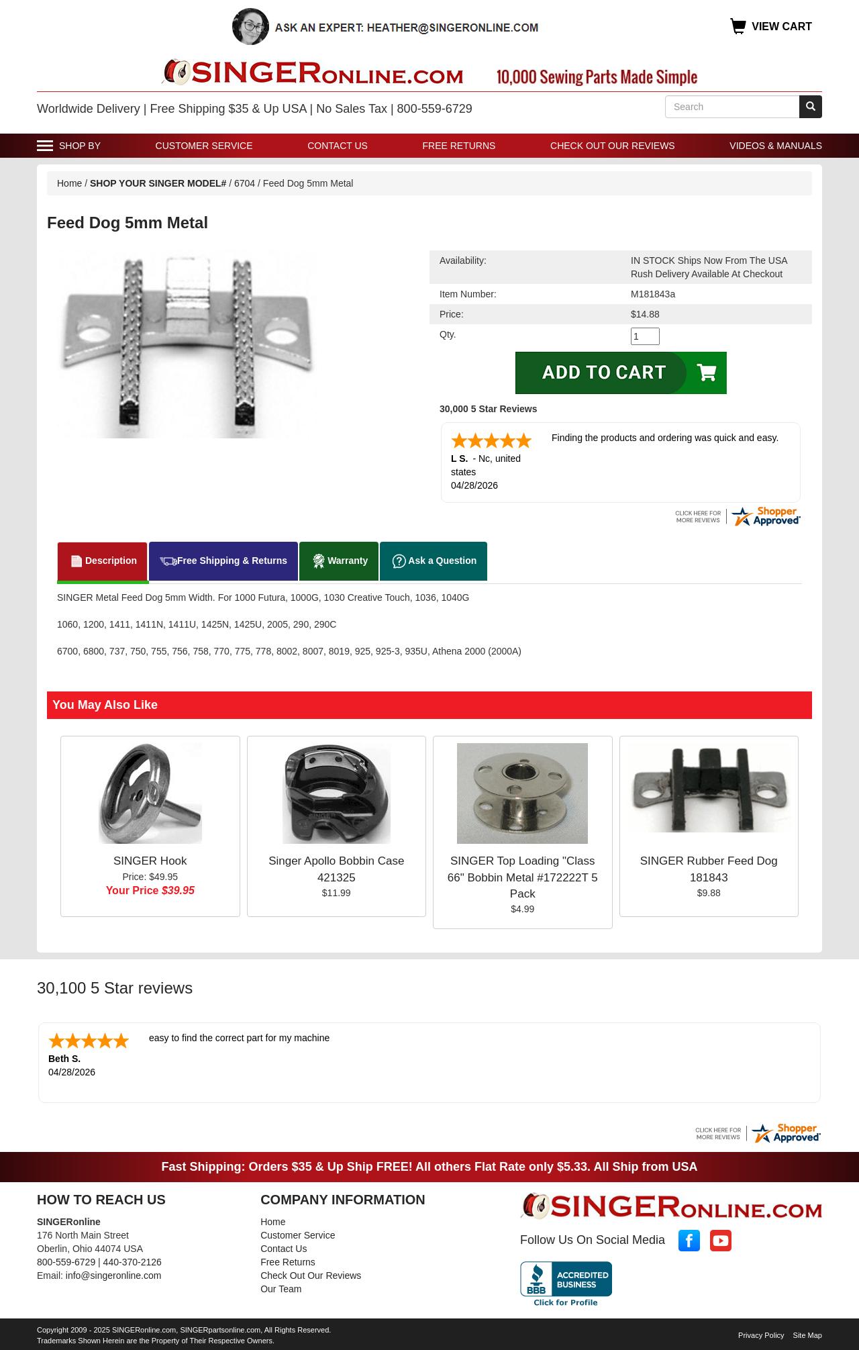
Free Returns (459, 145)
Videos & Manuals (775, 145)
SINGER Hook (150, 861)
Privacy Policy (761, 1335)
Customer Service (204, 145)
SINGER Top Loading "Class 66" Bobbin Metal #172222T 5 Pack (523, 877)
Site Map (807, 1335)
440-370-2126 (132, 1262)
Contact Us (337, 145)
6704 (244, 183)
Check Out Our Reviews (612, 145)
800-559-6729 (66, 1262)
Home (69, 183)
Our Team (280, 1289)
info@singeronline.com (114, 1275)
